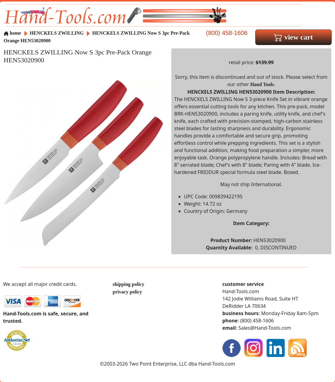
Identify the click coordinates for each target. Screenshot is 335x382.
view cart (293, 37)
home (12, 33)
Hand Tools (262, 84)
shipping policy (128, 284)
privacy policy (127, 291)
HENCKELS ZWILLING (57, 33)
